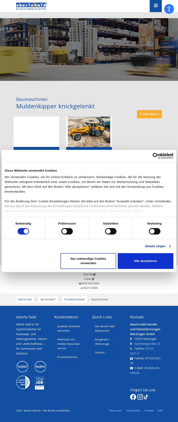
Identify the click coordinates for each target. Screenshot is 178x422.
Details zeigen (155, 246)
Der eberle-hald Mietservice (104, 328)
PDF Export (149, 114)
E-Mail (89, 279)
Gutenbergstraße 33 (147, 344)
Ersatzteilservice (67, 357)
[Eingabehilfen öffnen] (169, 9)
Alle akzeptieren (145, 261)
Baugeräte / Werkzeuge (102, 342)
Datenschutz (133, 410)
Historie (100, 352)
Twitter (89, 274)
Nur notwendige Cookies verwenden (88, 261)
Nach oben (89, 288)
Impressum (115, 410)
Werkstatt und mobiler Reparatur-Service (69, 344)
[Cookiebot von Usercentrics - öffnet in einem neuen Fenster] (155, 156)
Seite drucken (89, 283)
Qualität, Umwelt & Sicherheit (68, 328)
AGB (160, 410)
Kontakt (149, 410)
